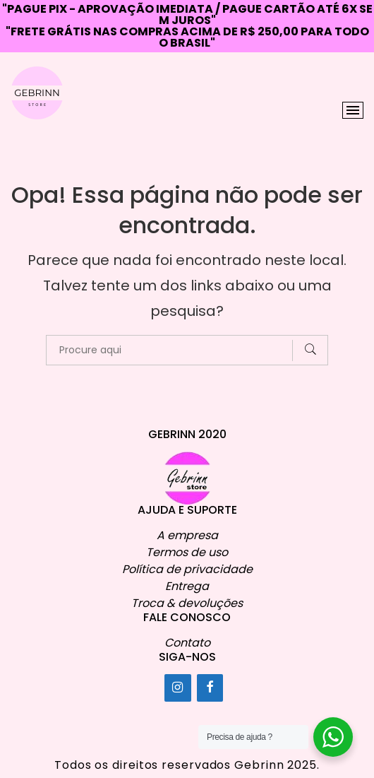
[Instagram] (177, 688)
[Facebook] (210, 688)
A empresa (187, 535)
